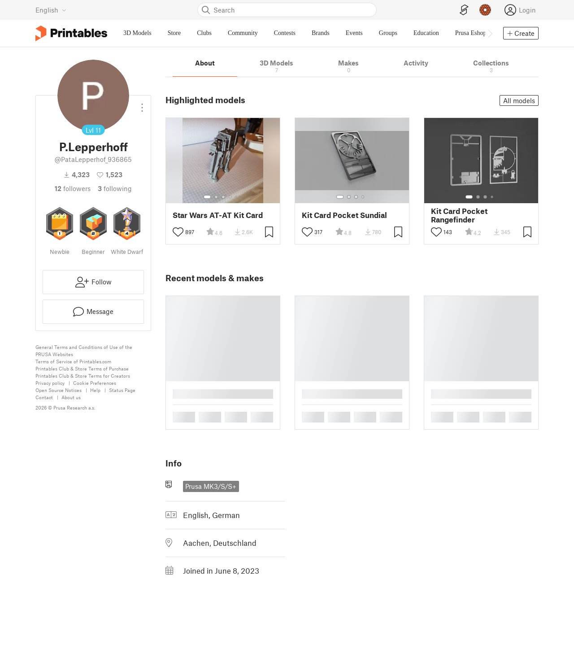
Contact (44, 397)
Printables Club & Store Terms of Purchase (82, 368)
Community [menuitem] (243, 33)
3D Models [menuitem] (137, 33)
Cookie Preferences (94, 383)
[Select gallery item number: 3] (223, 197)
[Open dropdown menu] (142, 104)
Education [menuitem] (426, 33)
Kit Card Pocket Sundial (344, 215)
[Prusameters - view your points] (485, 10)
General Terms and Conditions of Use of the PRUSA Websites (83, 350)
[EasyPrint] (464, 10)
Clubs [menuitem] (204, 33)
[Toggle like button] (178, 231)
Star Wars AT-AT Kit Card (218, 215)
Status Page (122, 390)
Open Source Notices (58, 390)
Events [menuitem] (354, 33)
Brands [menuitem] (321, 33)
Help (95, 390)
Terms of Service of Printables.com (73, 361)
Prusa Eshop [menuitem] (471, 33)
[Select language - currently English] (50, 10)
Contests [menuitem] (285, 33)
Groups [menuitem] (388, 33)
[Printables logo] (71, 33)
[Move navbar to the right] (490, 33)
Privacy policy (50, 383)
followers (73, 188)
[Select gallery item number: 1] (207, 197)
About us (71, 397)
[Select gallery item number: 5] (237, 197)
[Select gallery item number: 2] (216, 197)
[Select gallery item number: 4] (230, 197)
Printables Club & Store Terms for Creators (82, 376)
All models (519, 100)
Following (115, 188)
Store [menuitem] (174, 33)
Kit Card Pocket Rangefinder (459, 215)
